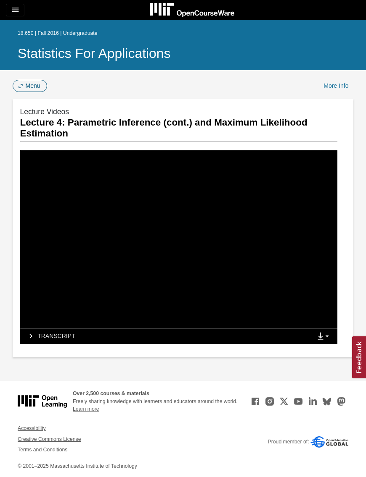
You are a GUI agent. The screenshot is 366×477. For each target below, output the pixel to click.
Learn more (86, 409)
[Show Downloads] (324, 337)
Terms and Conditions (42, 450)
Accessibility (32, 428)
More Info (336, 85)
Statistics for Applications (94, 53)
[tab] (166, 336)
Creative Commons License (49, 439)
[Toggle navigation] (15, 10)
